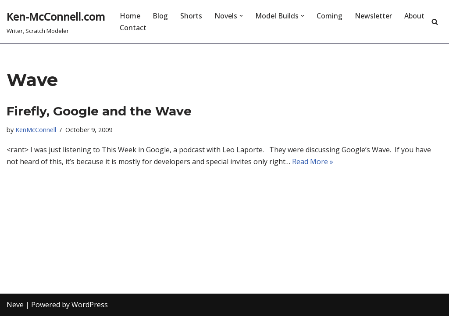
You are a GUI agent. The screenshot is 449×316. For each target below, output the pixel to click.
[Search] (434, 21)
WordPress (89, 304)
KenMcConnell (35, 130)
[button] (241, 16)
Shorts (191, 16)
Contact (133, 27)
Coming (329, 16)
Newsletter (373, 16)
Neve (15, 304)
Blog (160, 16)
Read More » (312, 161)
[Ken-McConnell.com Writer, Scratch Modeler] (56, 22)
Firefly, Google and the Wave (99, 111)
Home (130, 16)
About (414, 16)
